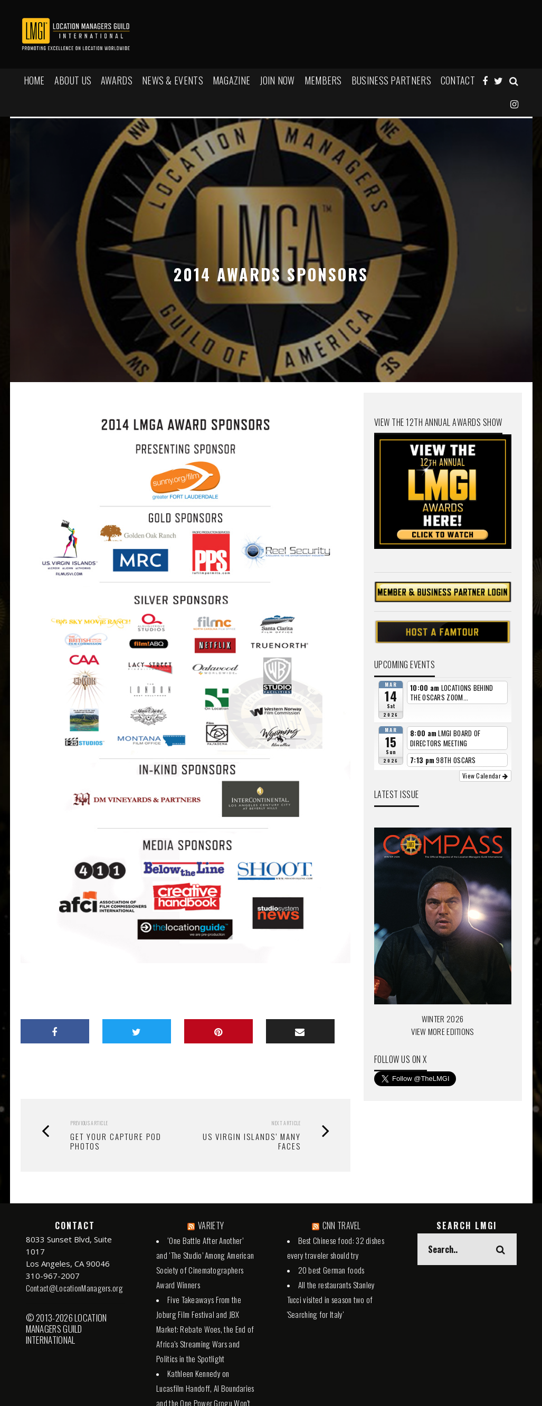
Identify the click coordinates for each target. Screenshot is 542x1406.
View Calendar (485, 775)
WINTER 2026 (442, 1018)
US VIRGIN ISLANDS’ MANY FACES (252, 1141)
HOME (34, 80)
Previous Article (89, 1123)
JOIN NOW (277, 80)
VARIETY (211, 1225)
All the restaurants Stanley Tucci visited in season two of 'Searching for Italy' (331, 1299)
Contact (458, 80)
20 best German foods (331, 1270)
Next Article (286, 1123)
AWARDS (116, 80)
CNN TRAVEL (341, 1225)
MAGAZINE (231, 80)
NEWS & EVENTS (172, 80)
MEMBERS (323, 80)
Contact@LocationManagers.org (74, 1288)
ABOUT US (72, 80)
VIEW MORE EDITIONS (442, 1031)
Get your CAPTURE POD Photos (115, 1141)
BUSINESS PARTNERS (391, 80)
